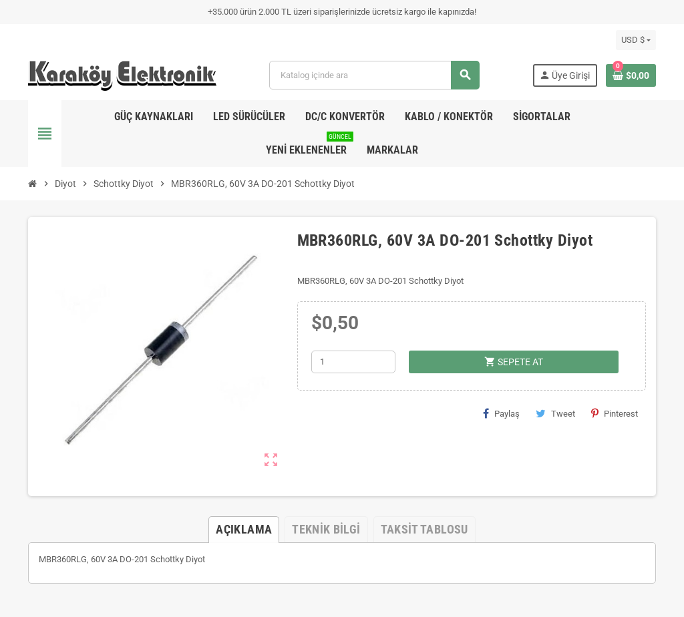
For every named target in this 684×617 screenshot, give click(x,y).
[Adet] (353, 362)
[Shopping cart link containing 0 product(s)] (631, 75)
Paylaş (501, 413)
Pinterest (614, 413)
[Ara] (373, 75)
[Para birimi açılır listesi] (636, 40)
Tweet (555, 413)
